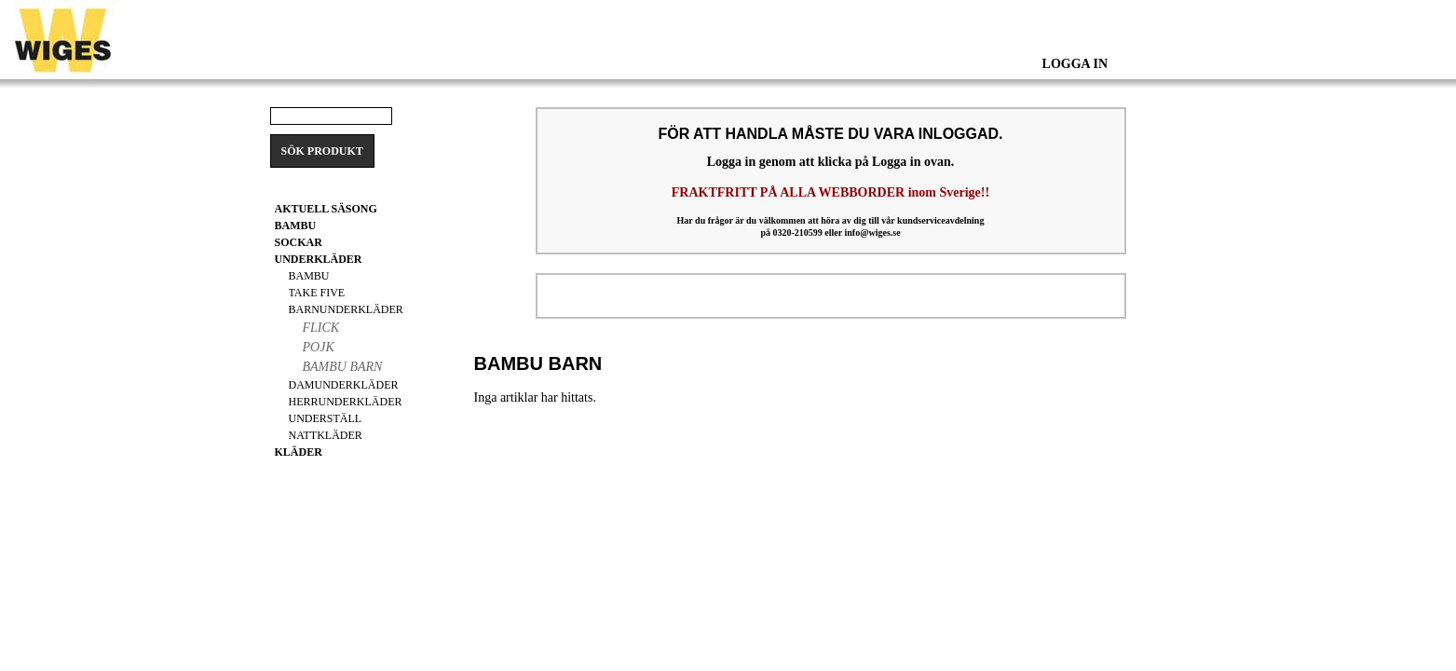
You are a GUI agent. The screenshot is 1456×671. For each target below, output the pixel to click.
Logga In (1075, 64)
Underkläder (318, 259)
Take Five (317, 292)
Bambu (309, 275)
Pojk (318, 347)
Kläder (298, 452)
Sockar (298, 242)
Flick (321, 328)
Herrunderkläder (345, 401)
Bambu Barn (343, 367)
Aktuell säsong (326, 208)
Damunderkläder (344, 384)
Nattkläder (325, 435)
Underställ (325, 418)
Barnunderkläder (346, 309)
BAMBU (296, 225)
